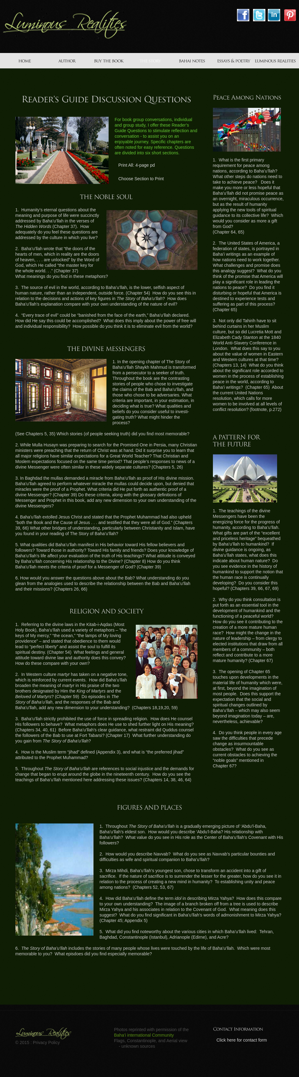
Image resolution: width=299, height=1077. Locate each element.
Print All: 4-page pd (136, 165)
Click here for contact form (242, 1040)
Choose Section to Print (141, 178)
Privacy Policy (46, 1042)
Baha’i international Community (144, 1035)
